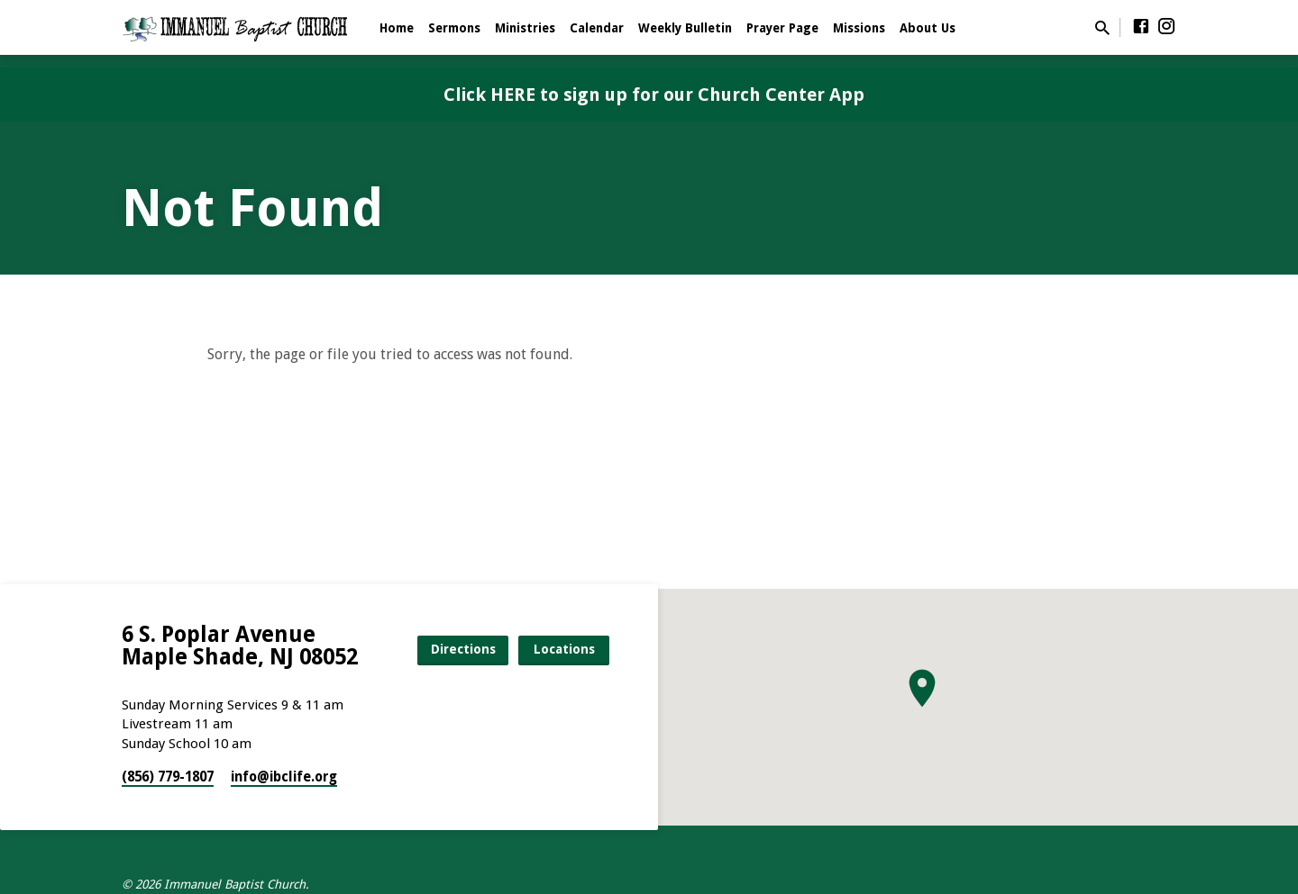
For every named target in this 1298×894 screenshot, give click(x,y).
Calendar (597, 28)
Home (396, 28)
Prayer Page (782, 28)
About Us (927, 28)
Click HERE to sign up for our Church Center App (653, 94)
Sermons (454, 28)
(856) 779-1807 (168, 777)
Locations (564, 649)
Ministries (525, 28)
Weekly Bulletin (685, 28)
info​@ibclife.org (284, 777)
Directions (463, 649)
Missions (859, 28)
